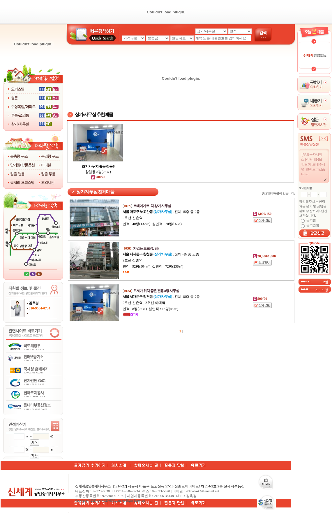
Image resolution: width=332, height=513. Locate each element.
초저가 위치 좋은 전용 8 (98, 166)
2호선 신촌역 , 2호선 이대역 (144, 303)
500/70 (98, 177)
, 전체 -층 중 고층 (161, 254)
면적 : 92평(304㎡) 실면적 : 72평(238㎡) (153, 266)
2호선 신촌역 (133, 218)
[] (147, 206)
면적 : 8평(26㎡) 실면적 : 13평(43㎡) (150, 309)
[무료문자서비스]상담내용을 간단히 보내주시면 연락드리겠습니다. (314, 166)
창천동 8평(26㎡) (98, 172)
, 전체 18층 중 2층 (161, 297)
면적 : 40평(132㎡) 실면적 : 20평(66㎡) (152, 224)
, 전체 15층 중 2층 (161, 212)
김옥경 (33, 303)
